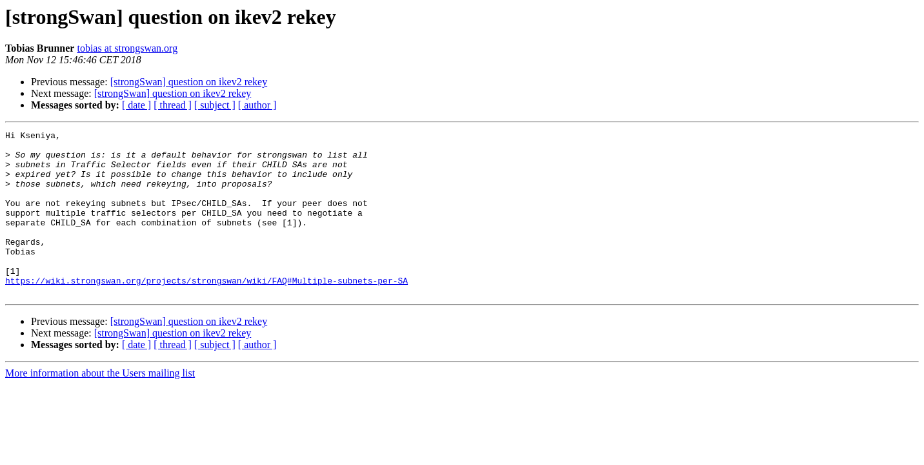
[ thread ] (173, 104)
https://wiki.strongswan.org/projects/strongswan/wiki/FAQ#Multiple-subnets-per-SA (206, 311)
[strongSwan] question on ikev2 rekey (189, 81)
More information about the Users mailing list (100, 405)
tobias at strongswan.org (127, 48)
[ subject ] (215, 104)
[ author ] (257, 104)
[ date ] (136, 104)
